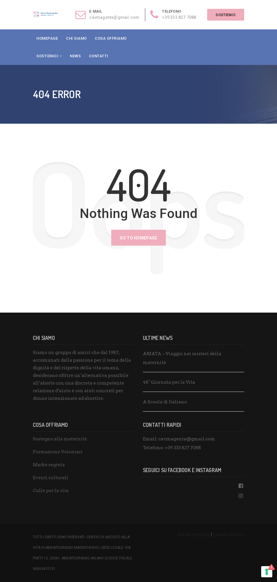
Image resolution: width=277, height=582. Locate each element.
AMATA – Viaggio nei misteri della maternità (182, 358)
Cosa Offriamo (111, 38)
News (75, 56)
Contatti (98, 56)
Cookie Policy (228, 534)
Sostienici (47, 56)
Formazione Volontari (58, 451)
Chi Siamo (76, 38)
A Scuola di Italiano (165, 402)
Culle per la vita (51, 490)
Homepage (47, 38)
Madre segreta (49, 464)
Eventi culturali (50, 477)
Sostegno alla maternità (60, 439)
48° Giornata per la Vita (169, 382)
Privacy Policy (194, 534)
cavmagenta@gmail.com (113, 17)
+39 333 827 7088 (178, 17)
